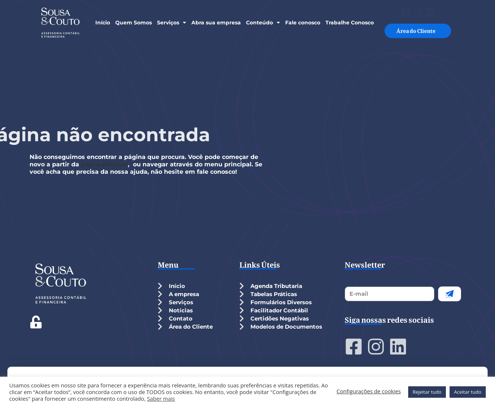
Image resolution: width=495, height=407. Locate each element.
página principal (106, 164)
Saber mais (161, 398)
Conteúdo (263, 22)
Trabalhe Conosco (349, 22)
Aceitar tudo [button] (467, 392)
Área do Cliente (417, 23)
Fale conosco (302, 22)
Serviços (171, 22)
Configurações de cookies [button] (369, 391)
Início (102, 22)
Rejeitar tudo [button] (427, 392)
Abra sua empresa (216, 22)
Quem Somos (133, 22)
